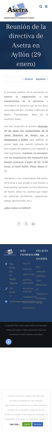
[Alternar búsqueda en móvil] (40, 6)
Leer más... (15, 424)
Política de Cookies (13, 330)
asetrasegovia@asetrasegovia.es (12, 301)
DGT (38, 267)
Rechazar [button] (37, 424)
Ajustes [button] (43, 419)
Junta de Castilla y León (40, 276)
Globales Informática (34, 334)
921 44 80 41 (12, 292)
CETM (39, 302)
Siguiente (40, 79)
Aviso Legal (23, 325)
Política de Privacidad (38, 325)
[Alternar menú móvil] (46, 6)
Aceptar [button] (27, 424)
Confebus (41, 298)
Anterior (29, 79)
